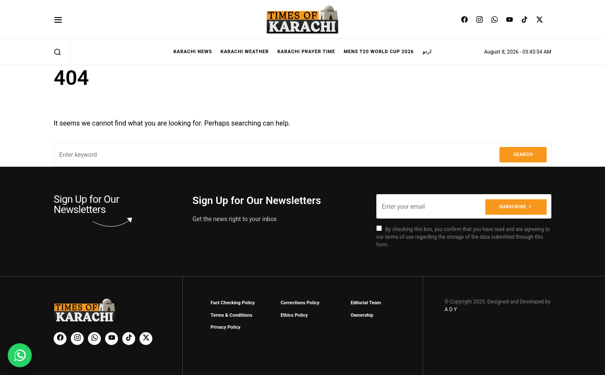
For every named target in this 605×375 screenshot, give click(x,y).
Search (523, 154)
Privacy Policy (226, 327)
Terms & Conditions (232, 315)
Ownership (362, 315)
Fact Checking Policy (233, 303)
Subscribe (512, 206)
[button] (58, 19)
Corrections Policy (300, 303)
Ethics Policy (294, 315)
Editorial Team (366, 303)
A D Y (451, 309)
